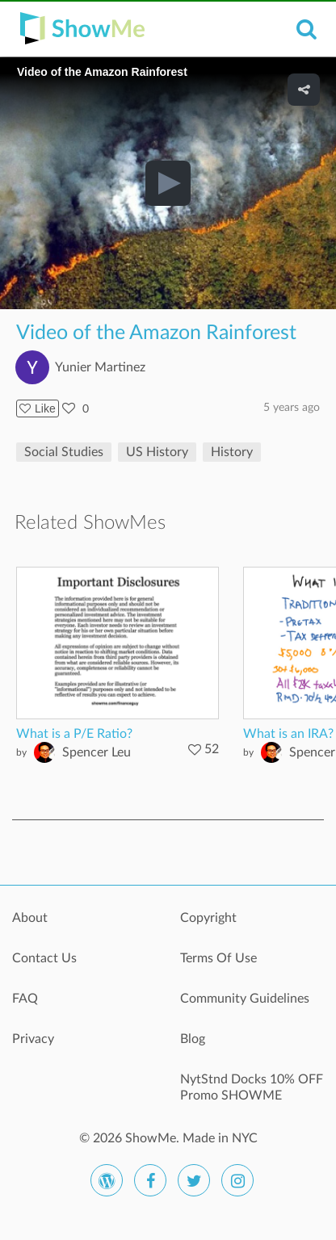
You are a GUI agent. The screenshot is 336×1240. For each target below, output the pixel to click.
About (30, 917)
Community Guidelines (244, 998)
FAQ (25, 998)
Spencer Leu (96, 752)
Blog (192, 1039)
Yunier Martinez (100, 367)
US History (157, 452)
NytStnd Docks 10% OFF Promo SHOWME (251, 1087)
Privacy (33, 1039)
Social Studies (63, 452)
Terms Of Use (218, 958)
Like (37, 408)
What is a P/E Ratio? (74, 733)
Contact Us (44, 958)
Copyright (208, 917)
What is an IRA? (288, 733)
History (232, 452)
